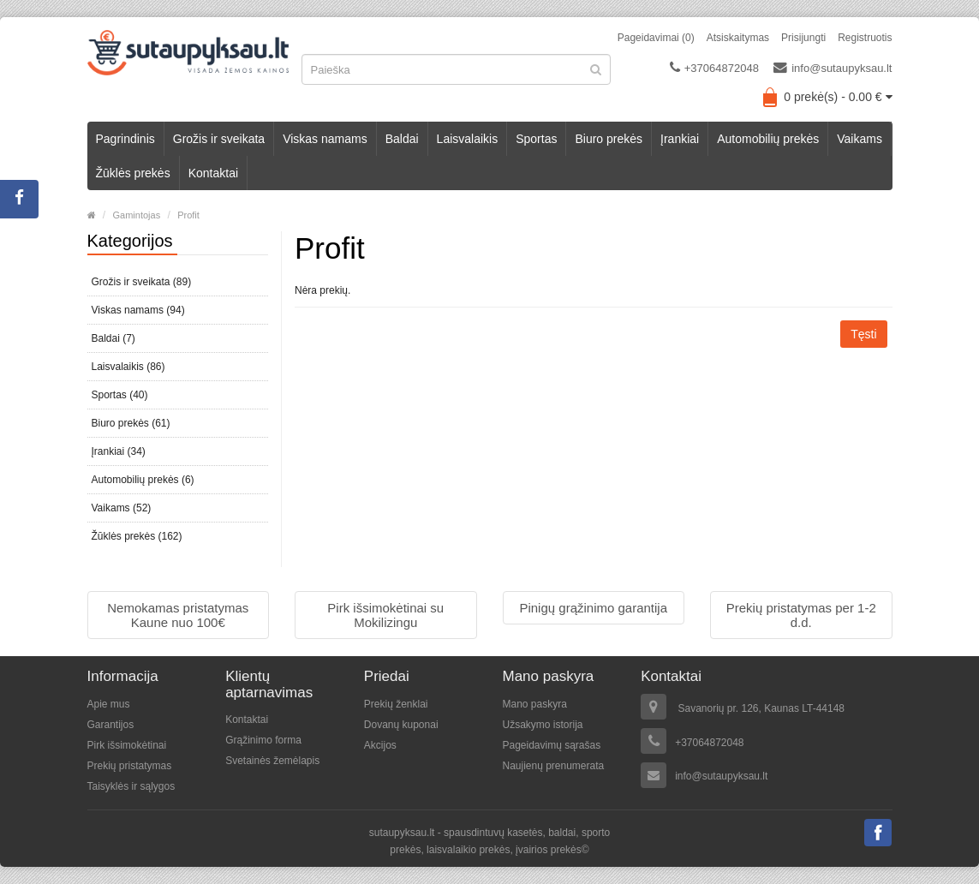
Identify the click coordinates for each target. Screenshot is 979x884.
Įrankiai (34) (119, 451)
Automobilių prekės (768, 139)
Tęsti (863, 334)
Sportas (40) (120, 395)
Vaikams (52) (122, 508)
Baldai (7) (113, 338)
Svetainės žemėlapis (272, 761)
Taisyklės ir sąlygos (131, 786)
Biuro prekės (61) (131, 423)
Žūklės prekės (133, 173)
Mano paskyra (534, 704)
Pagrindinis (125, 139)
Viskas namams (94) (138, 310)
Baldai (402, 139)
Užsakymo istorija (542, 725)
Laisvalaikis (467, 139)
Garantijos (110, 725)
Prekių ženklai (396, 704)
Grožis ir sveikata (219, 139)
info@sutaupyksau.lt (832, 68)
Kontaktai (213, 173)
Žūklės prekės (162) (137, 536)
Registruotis (865, 38)
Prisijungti (803, 38)
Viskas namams (325, 139)
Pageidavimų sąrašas (551, 745)
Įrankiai (679, 139)
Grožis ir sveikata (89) (142, 282)
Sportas (536, 139)
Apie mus (108, 704)
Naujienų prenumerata (553, 766)
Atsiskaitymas (738, 38)
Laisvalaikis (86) (128, 367)
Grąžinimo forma (263, 740)
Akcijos (380, 745)
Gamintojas (137, 215)
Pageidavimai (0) (656, 38)
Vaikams (859, 139)
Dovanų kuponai (401, 725)
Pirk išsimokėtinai (127, 745)
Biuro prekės (608, 139)
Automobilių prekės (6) (143, 480)
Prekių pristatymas (129, 766)
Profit (188, 215)
